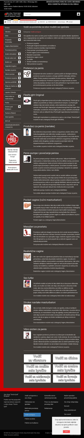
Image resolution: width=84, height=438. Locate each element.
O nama (47, 433)
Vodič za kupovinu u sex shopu (31, 397)
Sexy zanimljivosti (70, 410)
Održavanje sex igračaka (30, 403)
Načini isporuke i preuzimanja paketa (70, 397)
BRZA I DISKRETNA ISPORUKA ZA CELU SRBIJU (63, 4)
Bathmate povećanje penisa (31, 409)
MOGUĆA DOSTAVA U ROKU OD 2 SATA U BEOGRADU (63, 2)
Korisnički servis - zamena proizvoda (50, 397)
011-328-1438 (17, 2)
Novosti (66, 406)
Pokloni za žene (30, 419)
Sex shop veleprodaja (71, 402)
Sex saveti (67, 414)
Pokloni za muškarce (31, 423)
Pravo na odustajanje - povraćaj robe (51, 403)
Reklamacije (48, 408)
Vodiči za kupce (36, 32)
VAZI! (66, 431)
